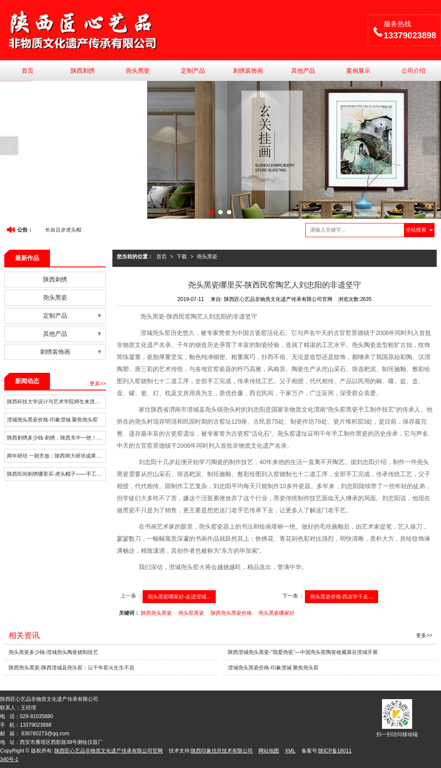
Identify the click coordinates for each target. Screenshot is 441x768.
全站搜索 (416, 230)
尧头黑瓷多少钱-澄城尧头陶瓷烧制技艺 (53, 652)
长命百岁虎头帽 (63, 230)
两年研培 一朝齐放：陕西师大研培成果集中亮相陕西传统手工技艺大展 (56, 456)
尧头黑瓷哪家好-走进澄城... (179, 597)
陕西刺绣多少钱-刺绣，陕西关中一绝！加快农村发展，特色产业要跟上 (56, 438)
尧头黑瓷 (138, 70)
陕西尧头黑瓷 (156, 613)
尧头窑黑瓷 (191, 613)
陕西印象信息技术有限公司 (222, 751)
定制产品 (193, 70)
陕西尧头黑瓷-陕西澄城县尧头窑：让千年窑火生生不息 (71, 668)
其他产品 (303, 70)
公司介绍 (413, 70)
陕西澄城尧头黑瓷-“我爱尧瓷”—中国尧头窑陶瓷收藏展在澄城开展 (303, 652)
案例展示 (358, 70)
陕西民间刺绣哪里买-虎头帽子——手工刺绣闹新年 (56, 474)
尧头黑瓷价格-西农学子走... (341, 597)
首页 (28, 70)
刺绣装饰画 (248, 70)
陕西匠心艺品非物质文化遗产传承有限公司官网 (108, 751)
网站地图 (268, 751)
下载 (182, 257)
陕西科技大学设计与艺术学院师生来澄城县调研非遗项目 (56, 402)
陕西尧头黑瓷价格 (231, 613)
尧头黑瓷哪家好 (276, 613)
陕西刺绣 (83, 70)
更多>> (98, 384)
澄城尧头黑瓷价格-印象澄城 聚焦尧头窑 (52, 420)
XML (290, 751)
